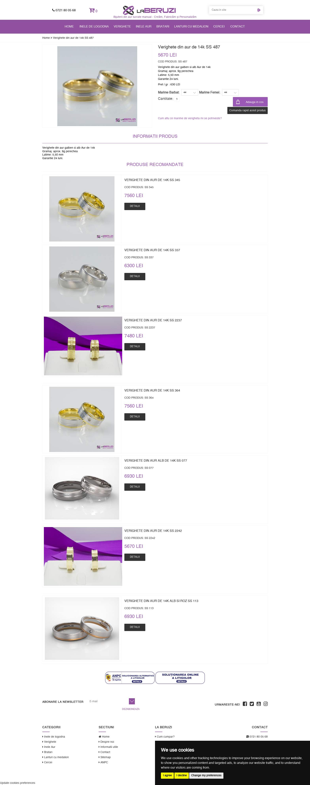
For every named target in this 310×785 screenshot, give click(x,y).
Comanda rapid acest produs (247, 110)
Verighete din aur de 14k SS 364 (152, 390)
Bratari (162, 26)
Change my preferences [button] (206, 775)
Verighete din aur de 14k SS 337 (152, 250)
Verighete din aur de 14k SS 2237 (153, 320)
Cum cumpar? (165, 736)
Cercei (219, 26)
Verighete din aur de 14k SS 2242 (153, 530)
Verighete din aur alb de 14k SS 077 (155, 460)
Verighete (122, 26)
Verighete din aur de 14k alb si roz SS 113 (161, 601)
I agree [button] (167, 775)
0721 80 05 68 (64, 10)
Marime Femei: (209, 92)
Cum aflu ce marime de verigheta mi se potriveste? (190, 118)
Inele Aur (143, 26)
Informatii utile (108, 746)
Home (69, 26)
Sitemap (105, 757)
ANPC (103, 762)
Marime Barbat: (168, 92)
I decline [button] (181, 775)
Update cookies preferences (17, 783)
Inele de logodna (94, 26)
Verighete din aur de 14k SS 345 (152, 180)
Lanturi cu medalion (191, 26)
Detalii (135, 206)
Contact (237, 26)
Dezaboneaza (131, 709)
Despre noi (106, 741)
